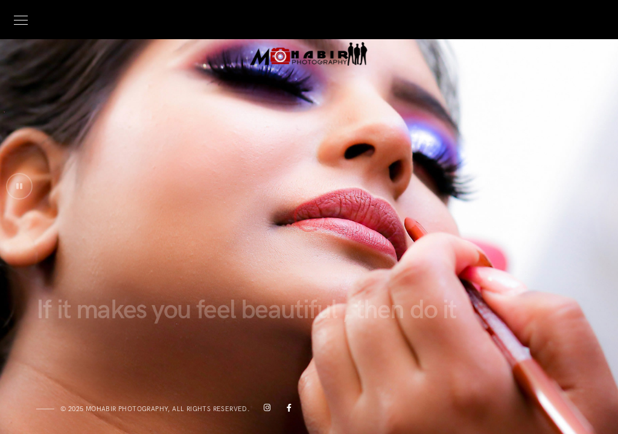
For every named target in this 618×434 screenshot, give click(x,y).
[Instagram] (265, 410)
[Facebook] (286, 410)
